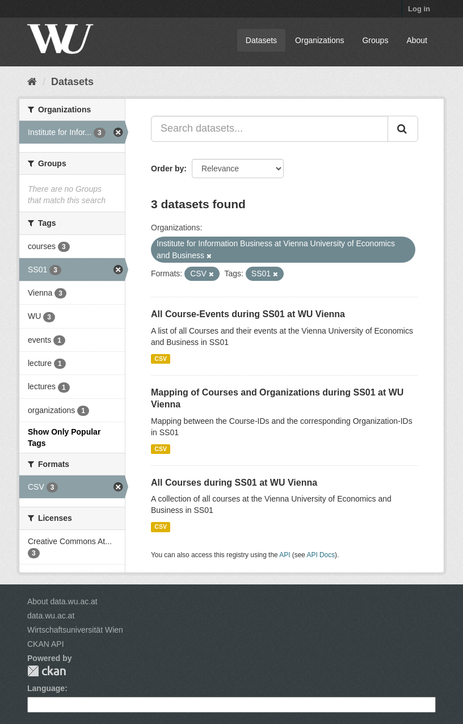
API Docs (321, 555)
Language (46, 688)
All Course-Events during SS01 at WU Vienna (248, 314)
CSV (160, 358)
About (416, 40)
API (284, 555)
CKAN (46, 671)
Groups (375, 40)
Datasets (261, 40)
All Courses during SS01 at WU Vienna (234, 482)
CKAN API (45, 644)
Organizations (319, 40)
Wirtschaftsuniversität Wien (75, 629)
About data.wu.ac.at (62, 601)
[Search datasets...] (269, 129)
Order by (167, 168)
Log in (419, 9)
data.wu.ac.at (50, 615)
